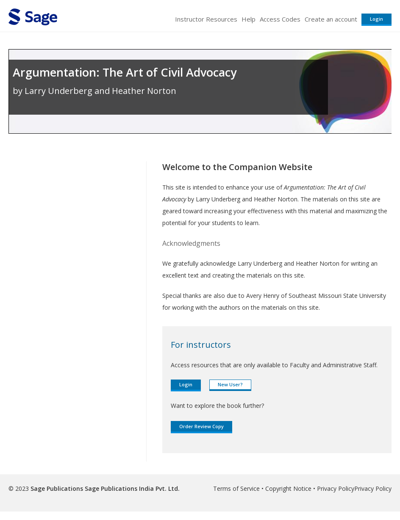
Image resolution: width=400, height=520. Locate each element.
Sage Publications (57, 488)
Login (376, 19)
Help (249, 19)
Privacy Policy (335, 488)
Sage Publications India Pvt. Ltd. (131, 488)
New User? (230, 384)
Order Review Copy (201, 426)
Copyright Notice (288, 488)
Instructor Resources (206, 19)
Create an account (331, 19)
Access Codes (280, 19)
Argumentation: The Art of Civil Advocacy (124, 72)
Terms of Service (236, 488)
